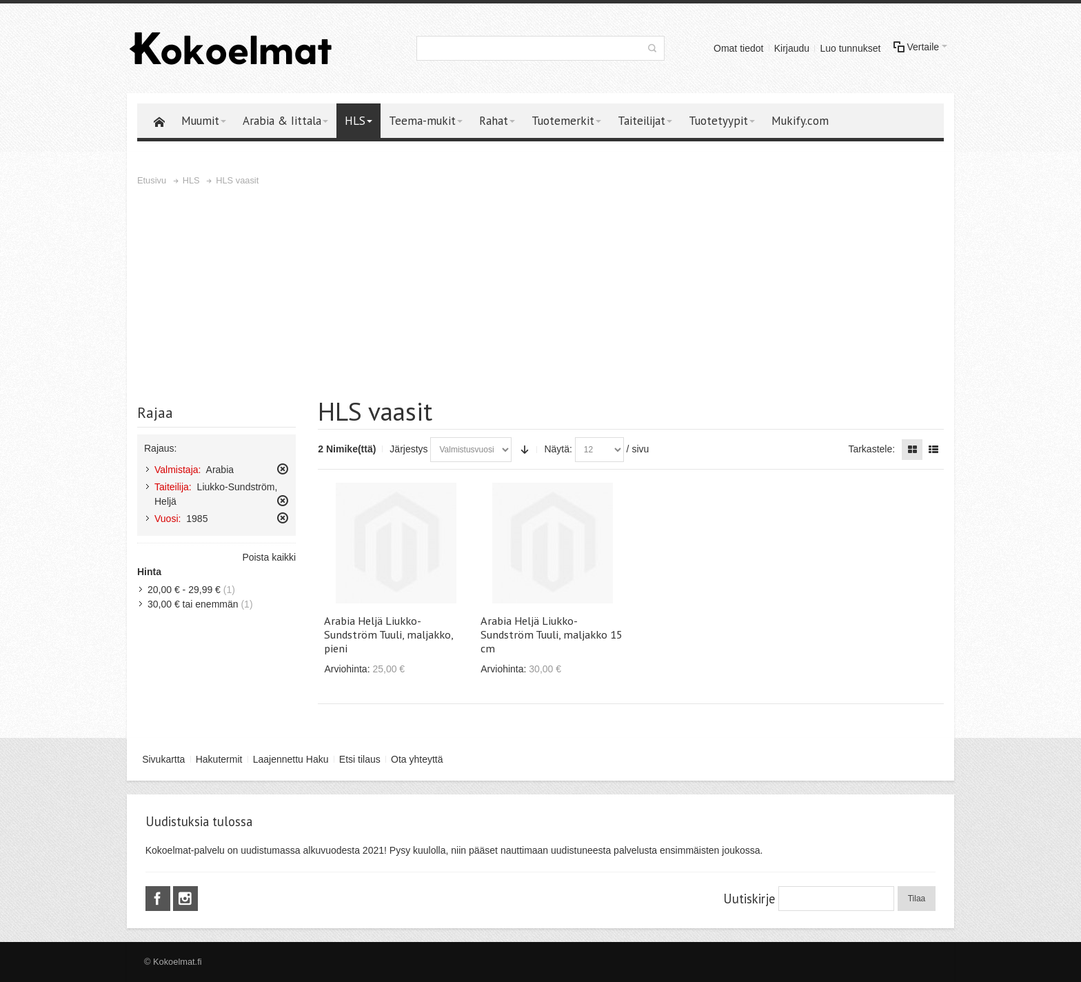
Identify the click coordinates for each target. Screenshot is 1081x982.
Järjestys (408, 448)
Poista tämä (282, 469)
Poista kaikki (269, 557)
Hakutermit (219, 759)
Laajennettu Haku (291, 759)
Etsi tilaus (360, 759)
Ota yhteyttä (417, 759)
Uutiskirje (749, 898)
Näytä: (558, 448)
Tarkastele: (871, 448)
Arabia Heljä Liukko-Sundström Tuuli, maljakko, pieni (388, 634)
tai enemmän (193, 604)
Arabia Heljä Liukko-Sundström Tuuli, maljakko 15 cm (552, 634)
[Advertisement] (540, 291)
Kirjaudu (791, 48)
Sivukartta (163, 759)
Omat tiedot (738, 48)
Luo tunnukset (850, 48)
